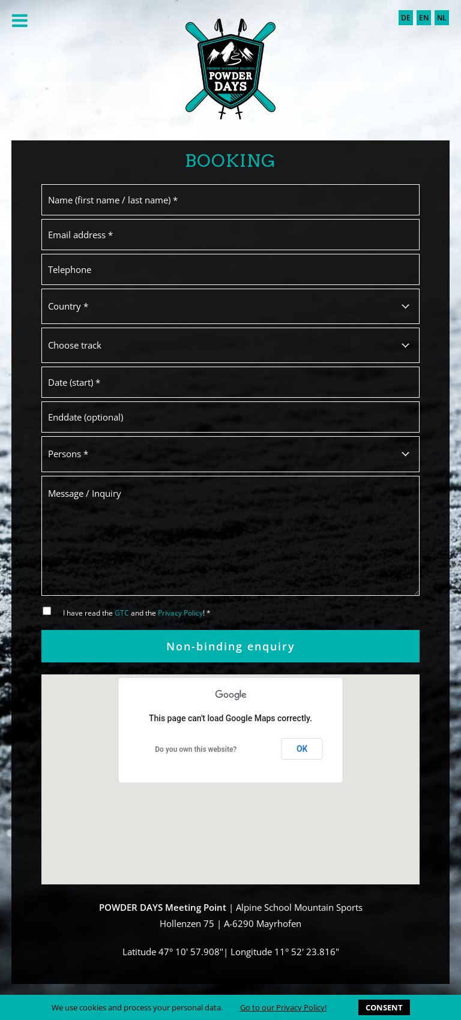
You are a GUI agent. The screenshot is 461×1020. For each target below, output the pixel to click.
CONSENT (384, 1007)
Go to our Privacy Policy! (283, 1007)
